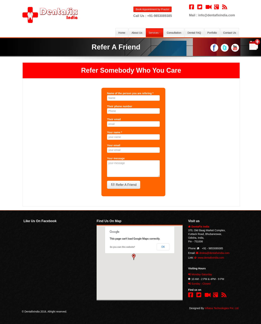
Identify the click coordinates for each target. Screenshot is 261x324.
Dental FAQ (194, 30)
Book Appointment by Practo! (152, 9)
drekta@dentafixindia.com (212, 253)
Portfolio (212, 30)
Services (155, 30)
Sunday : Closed (199, 283)
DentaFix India (198, 226)
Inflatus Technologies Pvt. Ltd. (222, 308)
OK (163, 246)
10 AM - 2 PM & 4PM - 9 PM (206, 279)
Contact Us (229, 30)
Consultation (174, 30)
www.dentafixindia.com (209, 257)
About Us (137, 30)
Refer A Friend (128, 185)
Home (121, 30)
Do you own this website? (122, 247)
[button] (192, 9)
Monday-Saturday (200, 274)
